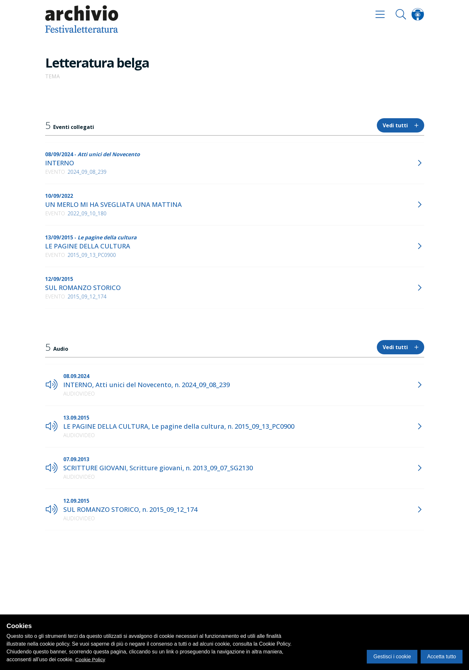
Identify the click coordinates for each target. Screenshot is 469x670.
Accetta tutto (441, 656)
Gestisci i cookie (392, 656)
